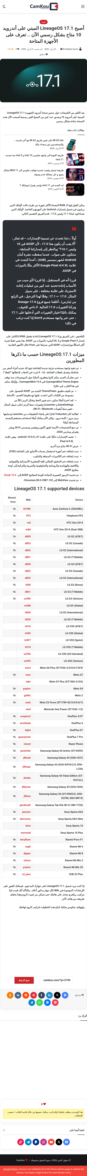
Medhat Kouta (71, 49)
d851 (28, 591)
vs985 (27, 598)
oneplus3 (25, 716)
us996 (27, 653)
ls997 (27, 640)
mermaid (26, 832)
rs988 (27, 605)
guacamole (24, 736)
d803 (28, 543)
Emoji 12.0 (10, 475)
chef (28, 709)
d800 (28, 536)
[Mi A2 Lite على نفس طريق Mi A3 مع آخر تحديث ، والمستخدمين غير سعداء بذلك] (75, 144)
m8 (29, 522)
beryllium (25, 839)
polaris (27, 867)
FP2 (28, 515)
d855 (28, 578)
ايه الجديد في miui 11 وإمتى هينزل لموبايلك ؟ (42, 185)
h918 (28, 647)
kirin (28, 825)
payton (27, 688)
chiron (27, 860)
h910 (28, 626)
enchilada (25, 723)
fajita (28, 730)
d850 (28, 564)
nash (28, 702)
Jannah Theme (10, 1169)
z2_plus (26, 874)
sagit (28, 846)
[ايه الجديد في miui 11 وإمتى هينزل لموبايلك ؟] (75, 189)
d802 (28, 550)
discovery (25, 818)
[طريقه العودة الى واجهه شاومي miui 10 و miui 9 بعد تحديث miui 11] (75, 159)
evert (28, 667)
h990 (28, 633)
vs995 (27, 660)
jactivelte (25, 750)
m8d (28, 529)
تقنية (43, 22)
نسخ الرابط (24, 980)
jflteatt (27, 757)
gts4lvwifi (25, 805)
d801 (28, 557)
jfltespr (27, 766)
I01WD (27, 508)
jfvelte (27, 777)
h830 (28, 619)
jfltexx (27, 796)
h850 (28, 612)
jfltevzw (26, 786)
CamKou (20, 1160)
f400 (28, 584)
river (28, 674)
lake (28, 681)
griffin (27, 695)
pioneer (26, 811)
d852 (28, 571)
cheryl (27, 743)
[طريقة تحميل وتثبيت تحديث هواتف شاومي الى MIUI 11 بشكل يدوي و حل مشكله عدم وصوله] (75, 174)
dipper (27, 853)
